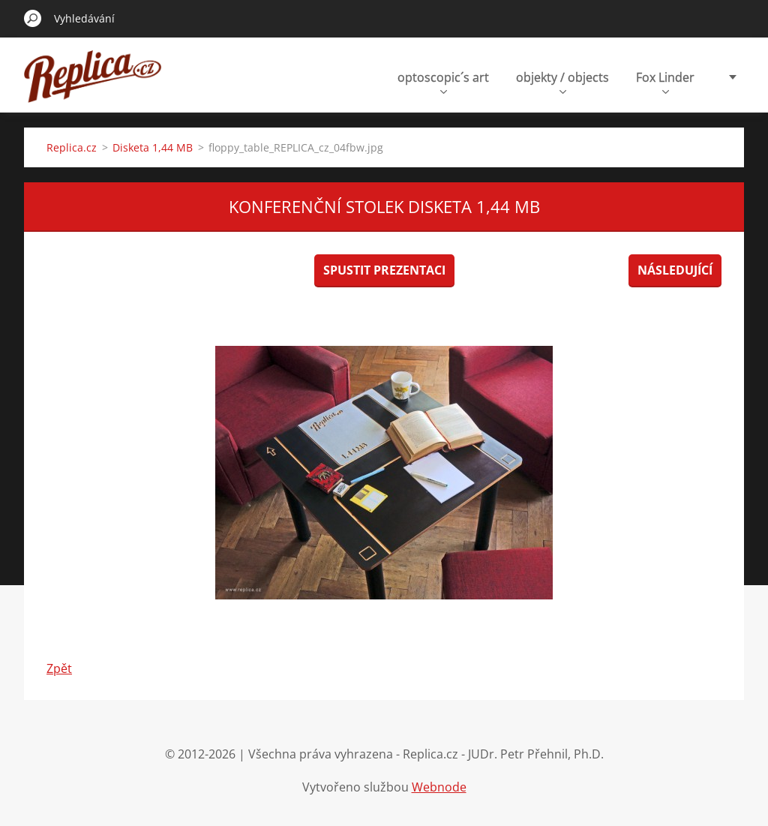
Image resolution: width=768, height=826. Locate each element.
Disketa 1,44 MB (152, 147)
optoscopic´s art (443, 81)
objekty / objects (562, 81)
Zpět (59, 668)
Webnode (439, 787)
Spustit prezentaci (384, 270)
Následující (675, 270)
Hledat (33, 18)
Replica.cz (71, 147)
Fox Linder (665, 81)
